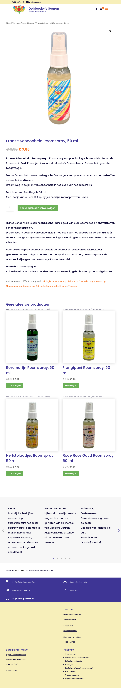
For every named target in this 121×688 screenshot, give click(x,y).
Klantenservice (71, 654)
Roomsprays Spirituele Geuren (38, 286)
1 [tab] (53, 558)
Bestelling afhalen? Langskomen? (79, 668)
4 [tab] (65, 558)
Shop (22, 570)
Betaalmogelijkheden (74, 661)
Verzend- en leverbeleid (16, 659)
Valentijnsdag (28, 23)
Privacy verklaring (72, 675)
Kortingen (69, 664)
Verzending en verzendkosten (77, 657)
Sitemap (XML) (12, 664)
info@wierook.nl (70, 631)
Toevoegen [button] (14, 385)
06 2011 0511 (68, 626)
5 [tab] (69, 558)
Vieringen (16, 23)
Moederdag (87, 281)
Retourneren (70, 671)
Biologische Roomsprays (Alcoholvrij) (61, 281)
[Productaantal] (10, 207)
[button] (110, 31)
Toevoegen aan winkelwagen (37, 208)
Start (8, 23)
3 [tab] (61, 558)
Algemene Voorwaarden (16, 655)
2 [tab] (57, 558)
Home (17, 570)
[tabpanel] (24, 530)
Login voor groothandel (23, 599)
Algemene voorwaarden (75, 678)
